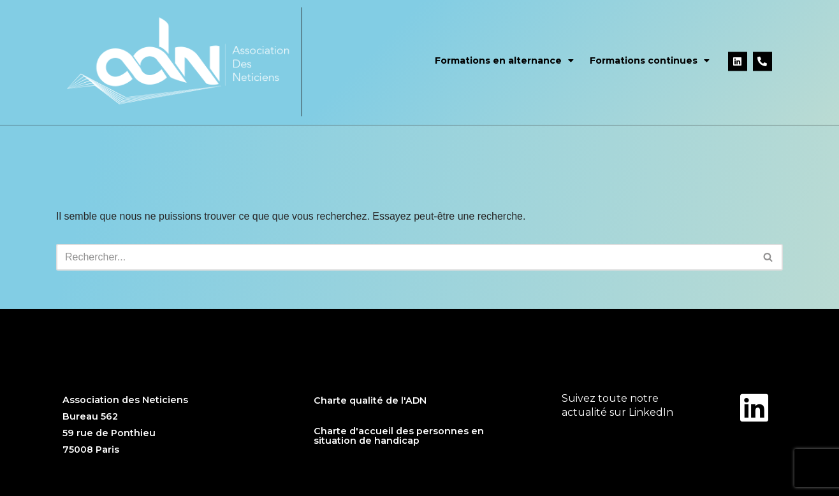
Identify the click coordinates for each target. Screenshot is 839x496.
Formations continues (650, 57)
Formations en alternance (504, 57)
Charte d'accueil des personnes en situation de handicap (399, 435)
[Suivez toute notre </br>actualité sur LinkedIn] (754, 407)
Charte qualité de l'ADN (370, 400)
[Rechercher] (405, 257)
